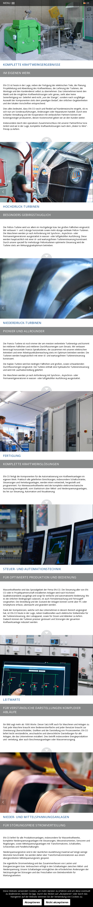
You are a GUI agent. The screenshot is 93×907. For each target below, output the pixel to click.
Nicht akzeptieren (57, 902)
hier (34, 893)
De (87, 3)
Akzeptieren (32, 902)
